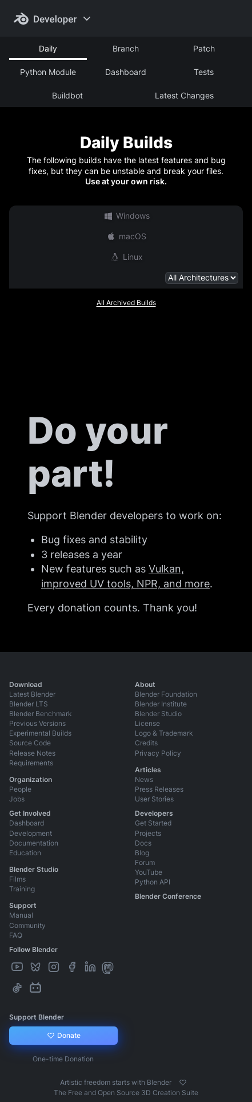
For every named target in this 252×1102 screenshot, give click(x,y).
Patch (204, 48)
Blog (142, 852)
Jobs (17, 799)
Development (30, 833)
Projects (148, 833)
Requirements (31, 763)
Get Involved (30, 813)
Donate (63, 1035)
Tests (204, 72)
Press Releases (159, 789)
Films (17, 879)
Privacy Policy (158, 753)
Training (22, 888)
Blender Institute (161, 704)
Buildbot (67, 95)
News (144, 779)
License (147, 723)
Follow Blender (33, 949)
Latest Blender (32, 694)
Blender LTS (28, 704)
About (145, 684)
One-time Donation (63, 1058)
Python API (152, 882)
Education (25, 852)
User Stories (154, 799)
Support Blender (36, 1017)
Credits (146, 742)
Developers (154, 813)
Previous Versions (37, 723)
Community (27, 925)
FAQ (15, 935)
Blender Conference (168, 896)
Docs (143, 843)
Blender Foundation (166, 694)
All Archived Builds (126, 302)
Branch (126, 48)
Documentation (33, 843)
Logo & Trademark (164, 733)
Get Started (153, 823)
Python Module (48, 72)
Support (23, 905)
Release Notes (32, 753)
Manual (21, 915)
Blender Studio (158, 713)
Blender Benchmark (40, 713)
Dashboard (125, 72)
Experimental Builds (40, 733)
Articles (148, 769)
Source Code (30, 742)
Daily (48, 48)
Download (25, 684)
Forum (145, 862)
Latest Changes (184, 95)
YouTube (148, 872)
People (20, 789)
